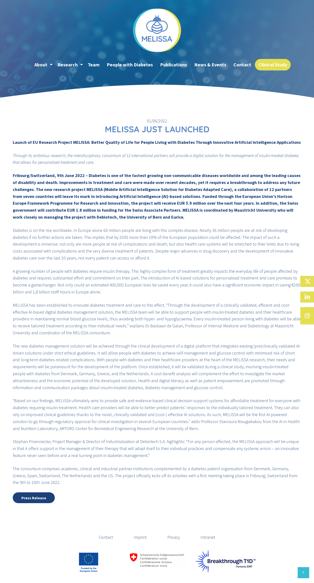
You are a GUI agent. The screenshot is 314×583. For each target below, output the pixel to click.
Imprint (140, 537)
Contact (106, 537)
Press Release (33, 497)
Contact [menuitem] (242, 65)
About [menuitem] (40, 65)
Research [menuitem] (67, 65)
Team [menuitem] (94, 65)
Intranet (208, 537)
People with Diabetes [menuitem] (130, 65)
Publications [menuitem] (173, 65)
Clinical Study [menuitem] (272, 65)
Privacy (173, 537)
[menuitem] (27, 65)
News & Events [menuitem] (210, 65)
